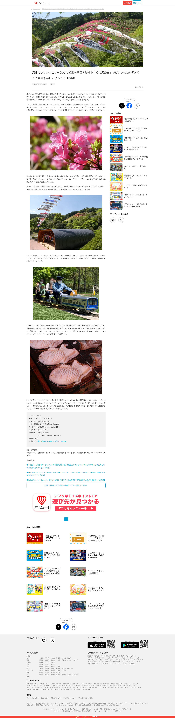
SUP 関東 (77, 689)
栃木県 (41, 660)
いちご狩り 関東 (136, 687)
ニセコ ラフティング (88, 685)
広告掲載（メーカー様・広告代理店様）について (99, 709)
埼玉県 (58, 660)
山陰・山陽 (30, 670)
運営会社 (118, 711)
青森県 (41, 658)
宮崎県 (69, 674)
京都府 (47, 668)
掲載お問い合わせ (56, 698)
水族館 (125, 663)
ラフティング (136, 662)
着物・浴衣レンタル (94, 663)
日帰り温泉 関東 (56, 684)
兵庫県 (58, 668)
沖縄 (28, 676)
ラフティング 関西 (123, 687)
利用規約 (125, 709)
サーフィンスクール (137, 660)
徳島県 (41, 672)
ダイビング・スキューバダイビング (117, 658)
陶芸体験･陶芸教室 (93, 656)
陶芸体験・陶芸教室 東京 (101, 684)
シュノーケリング (135, 658)
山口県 (64, 670)
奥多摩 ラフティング (68, 687)
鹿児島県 (75, 674)
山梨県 (41, 662)
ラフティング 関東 (74, 685)
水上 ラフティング (102, 685)
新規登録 (127, 3)
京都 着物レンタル (32, 684)
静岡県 (41, 666)
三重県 (58, 666)
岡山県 (53, 670)
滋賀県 (41, 668)
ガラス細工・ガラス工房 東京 (50, 689)
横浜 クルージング (115, 685)
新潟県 (53, 662)
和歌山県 (70, 668)
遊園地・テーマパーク (122, 660)
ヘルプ (60, 709)
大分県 (64, 674)
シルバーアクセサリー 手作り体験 (109, 662)
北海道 (29, 656)
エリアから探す (32, 653)
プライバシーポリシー (102, 711)
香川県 (47, 672)
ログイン (136, 3)
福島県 (69, 658)
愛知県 (53, 666)
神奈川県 (75, 660)
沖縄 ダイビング (45, 684)
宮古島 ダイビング (66, 689)
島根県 (47, 670)
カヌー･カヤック (131, 656)
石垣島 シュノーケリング (59, 685)
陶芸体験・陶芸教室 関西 (71, 684)
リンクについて (48, 709)
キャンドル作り (92, 662)
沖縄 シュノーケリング (131, 684)
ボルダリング (126, 662)
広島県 (58, 670)
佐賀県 (47, 674)
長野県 (47, 662)
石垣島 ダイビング (116, 684)
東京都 (69, 660)
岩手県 (47, 658)
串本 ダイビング (82, 687)
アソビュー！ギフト (70, 698)
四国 (28, 672)
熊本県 (58, 674)
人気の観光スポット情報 (85, 698)
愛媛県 (53, 672)
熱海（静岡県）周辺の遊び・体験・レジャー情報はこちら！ (66, 485)
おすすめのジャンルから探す (98, 653)
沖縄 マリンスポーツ (33, 689)
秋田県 (58, 658)
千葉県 (64, 660)
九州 (28, 674)
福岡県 (41, 674)
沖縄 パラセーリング (129, 685)
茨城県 (53, 660)
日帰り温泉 (120, 656)
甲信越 (29, 662)
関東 (28, 660)
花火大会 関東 (86, 689)
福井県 (53, 664)
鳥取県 (41, 670)
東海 (28, 666)
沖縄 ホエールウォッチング (52, 687)
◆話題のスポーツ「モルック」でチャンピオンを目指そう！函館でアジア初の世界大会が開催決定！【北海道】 (66, 480)
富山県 (41, 664)
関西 (28, 668)
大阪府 (53, 668)
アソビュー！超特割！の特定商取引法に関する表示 (72, 711)
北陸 (28, 664)
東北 (28, 658)
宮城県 (53, 658)
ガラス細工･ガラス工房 (108, 656)
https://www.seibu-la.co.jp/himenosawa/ (52, 441)
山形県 (64, 658)
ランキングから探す (33, 698)
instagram (44, 640)
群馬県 (47, 660)
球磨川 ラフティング (109, 687)
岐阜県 (47, 666)
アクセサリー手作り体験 (95, 660)
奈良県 (64, 668)
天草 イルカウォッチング (34, 687)
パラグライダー (109, 660)
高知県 (58, 672)
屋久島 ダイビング (32, 685)
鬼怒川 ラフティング (95, 687)
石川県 (47, 664)
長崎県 (53, 674)
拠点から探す (45, 698)
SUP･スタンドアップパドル (96, 658)
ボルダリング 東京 (86, 684)
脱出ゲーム (105, 663)
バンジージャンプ (115, 663)
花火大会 (132, 663)
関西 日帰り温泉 (45, 685)
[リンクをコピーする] (73, 627)
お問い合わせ (72, 709)
